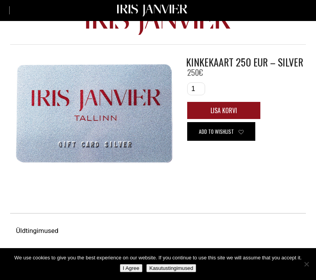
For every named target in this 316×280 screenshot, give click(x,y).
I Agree (131, 268)
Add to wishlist (221, 131)
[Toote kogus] (196, 88)
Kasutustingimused (171, 268)
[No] (306, 264)
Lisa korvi (224, 110)
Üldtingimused (38, 230)
